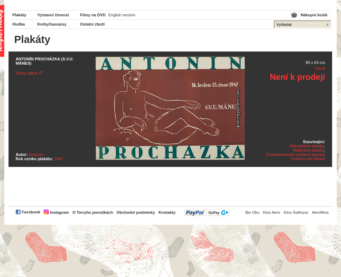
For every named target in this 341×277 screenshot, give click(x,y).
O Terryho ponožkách (92, 212)
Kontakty (166, 212)
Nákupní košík (314, 15)
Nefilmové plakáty (308, 150)
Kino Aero (271, 212)
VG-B (320, 68)
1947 (58, 159)
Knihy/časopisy (51, 24)
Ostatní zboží (92, 24)
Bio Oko (252, 212)
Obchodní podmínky (136, 212)
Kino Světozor (296, 212)
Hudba (18, 24)
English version (121, 15)
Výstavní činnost (53, 15)
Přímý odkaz (27, 73)
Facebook (31, 212)
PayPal (206, 212)
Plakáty (19, 15)
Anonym (36, 154)
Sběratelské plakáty (306, 146)
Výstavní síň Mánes (307, 159)
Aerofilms (320, 212)
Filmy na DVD (92, 15)
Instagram (59, 212)
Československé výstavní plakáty (295, 154)
